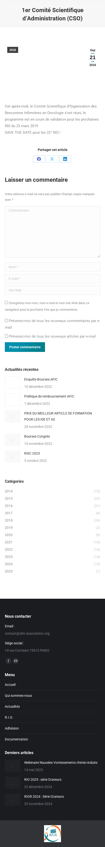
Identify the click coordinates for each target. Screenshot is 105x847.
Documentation (16, 739)
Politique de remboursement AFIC (49, 396)
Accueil (10, 685)
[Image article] (13, 382)
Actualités (12, 706)
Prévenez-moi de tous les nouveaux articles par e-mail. (53, 336)
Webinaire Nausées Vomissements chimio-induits (61, 762)
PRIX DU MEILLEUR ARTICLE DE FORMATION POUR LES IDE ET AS (58, 416)
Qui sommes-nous (18, 696)
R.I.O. (9, 717)
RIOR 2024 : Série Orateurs (44, 796)
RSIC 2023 (32, 453)
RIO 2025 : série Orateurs (42, 779)
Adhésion (12, 728)
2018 (12, 50)
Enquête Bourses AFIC (41, 379)
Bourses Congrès (37, 436)
